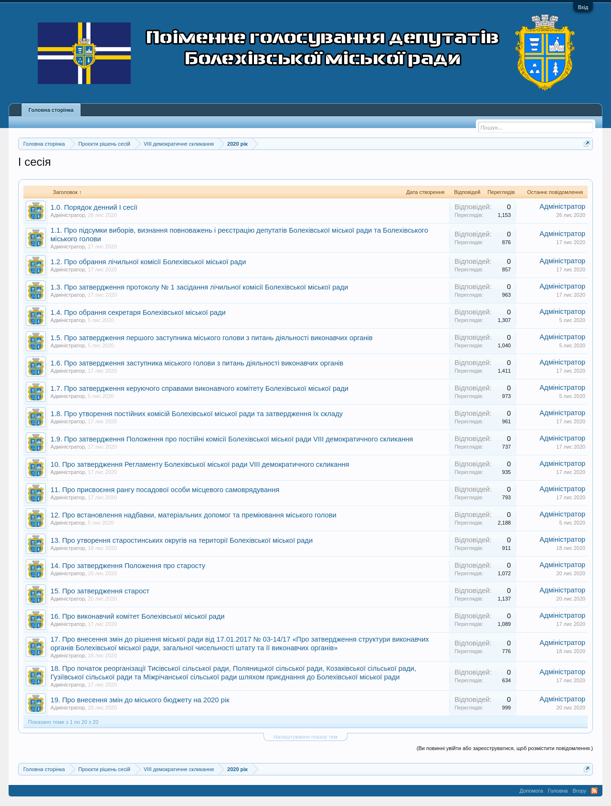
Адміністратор (68, 215)
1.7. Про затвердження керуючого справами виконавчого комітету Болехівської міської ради (199, 388)
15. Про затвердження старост (100, 591)
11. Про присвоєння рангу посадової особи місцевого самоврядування (165, 490)
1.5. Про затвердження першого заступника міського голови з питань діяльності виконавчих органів (212, 338)
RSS (594, 790)
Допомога (531, 791)
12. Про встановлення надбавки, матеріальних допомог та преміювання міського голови (194, 515)
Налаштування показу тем (305, 737)
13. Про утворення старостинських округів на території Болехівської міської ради (182, 540)
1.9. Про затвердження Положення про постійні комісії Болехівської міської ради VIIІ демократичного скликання (232, 439)
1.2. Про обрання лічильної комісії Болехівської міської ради (148, 262)
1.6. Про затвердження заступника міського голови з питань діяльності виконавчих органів (197, 363)
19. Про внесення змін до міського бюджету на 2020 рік (140, 700)
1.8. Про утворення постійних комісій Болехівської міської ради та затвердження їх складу (197, 414)
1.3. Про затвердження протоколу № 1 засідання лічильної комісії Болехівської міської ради (199, 287)
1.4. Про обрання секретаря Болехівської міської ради (138, 312)
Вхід (583, 7)
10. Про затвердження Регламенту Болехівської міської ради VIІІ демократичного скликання (200, 464)
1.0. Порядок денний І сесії (94, 207)
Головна (558, 791)
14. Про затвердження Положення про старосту (128, 566)
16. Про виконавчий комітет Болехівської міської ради (138, 616)
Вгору (579, 791)
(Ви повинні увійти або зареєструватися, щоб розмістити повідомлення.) (505, 748)
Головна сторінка (51, 110)
